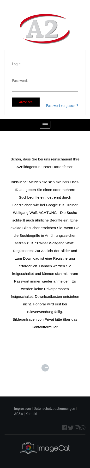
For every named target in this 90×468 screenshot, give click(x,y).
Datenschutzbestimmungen (54, 408)
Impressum (22, 408)
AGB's (18, 413)
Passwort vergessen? (62, 105)
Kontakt (31, 413)
